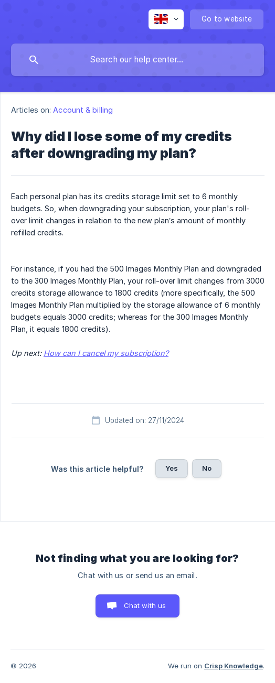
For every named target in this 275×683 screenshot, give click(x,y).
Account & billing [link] (83, 109)
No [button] (206, 468)
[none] (166, 19)
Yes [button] (171, 468)
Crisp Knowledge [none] (233, 666)
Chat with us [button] (145, 605)
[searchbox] (137, 60)
